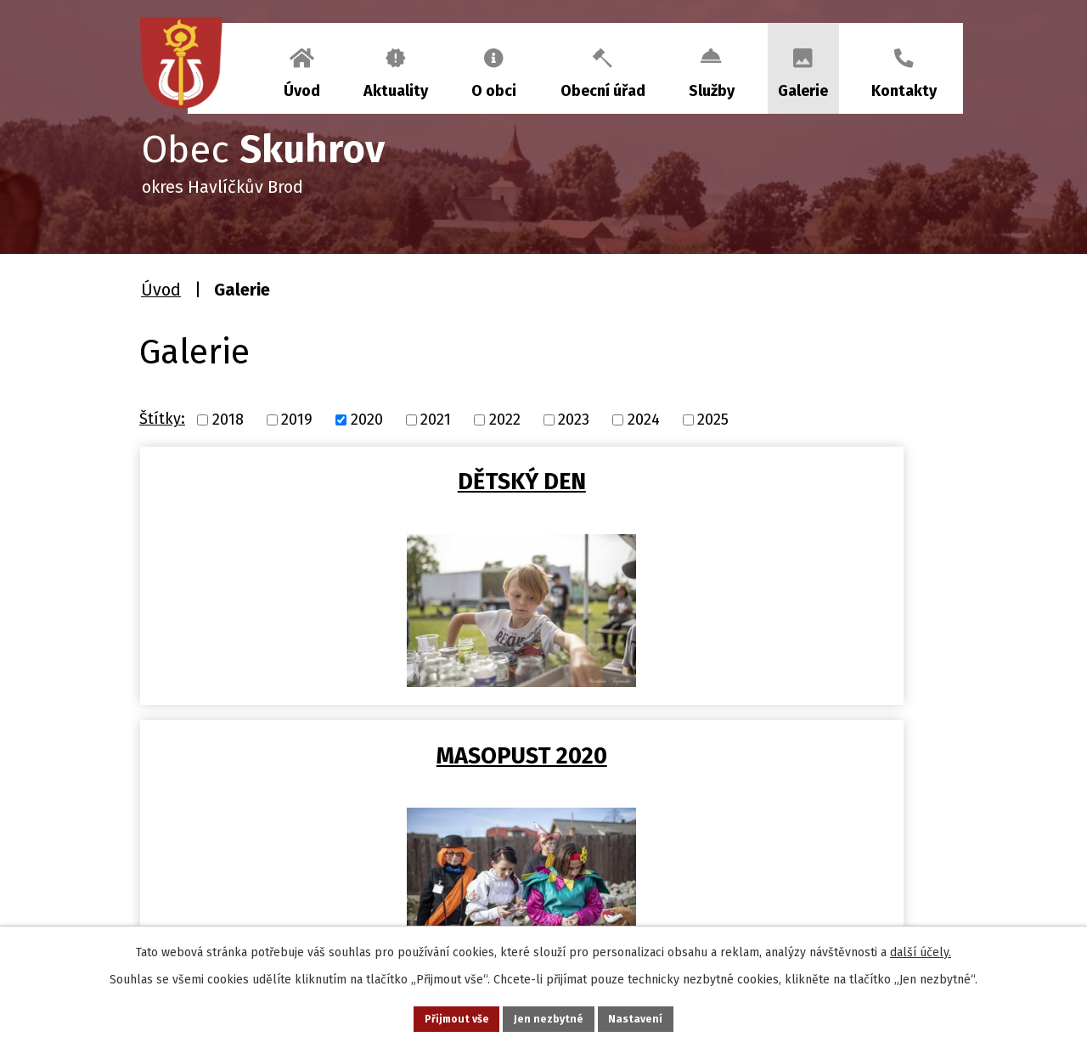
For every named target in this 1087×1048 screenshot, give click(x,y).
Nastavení (654, 1017)
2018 (228, 419)
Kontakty (904, 91)
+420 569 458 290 (231, 904)
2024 (644, 419)
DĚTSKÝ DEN (276, 481)
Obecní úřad (602, 91)
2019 (297, 419)
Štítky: (162, 418)
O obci (493, 91)
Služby (712, 91)
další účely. (920, 948)
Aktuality (395, 91)
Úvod (302, 91)
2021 (435, 419)
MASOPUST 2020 (550, 481)
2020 (367, 419)
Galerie (803, 91)
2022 (505, 419)
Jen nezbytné (551, 1017)
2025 (713, 419)
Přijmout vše (440, 1017)
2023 (573, 419)
